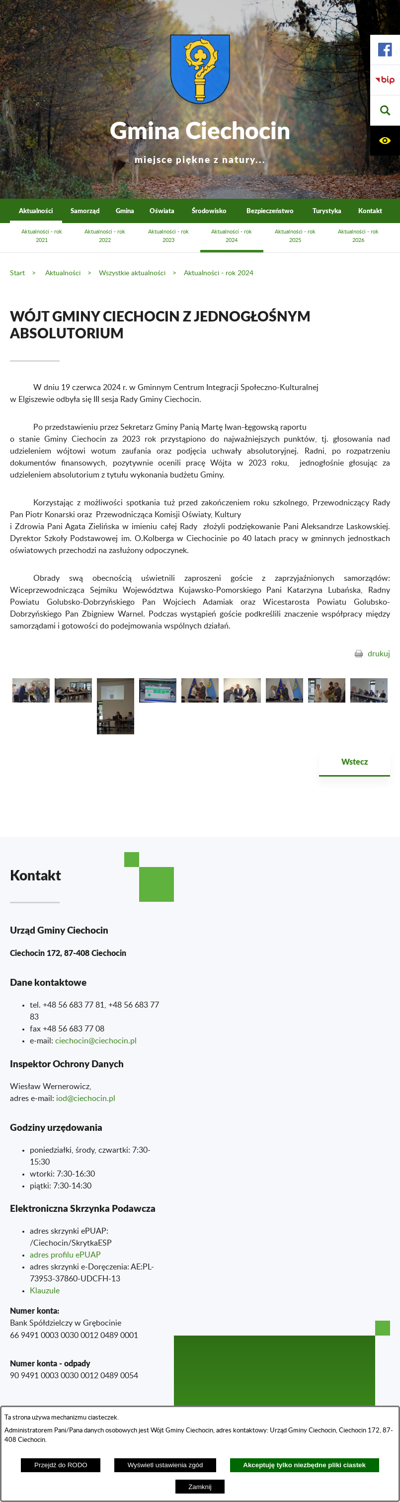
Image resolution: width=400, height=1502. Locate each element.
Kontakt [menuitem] (370, 210)
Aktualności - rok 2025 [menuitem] (295, 236)
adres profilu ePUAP (65, 1255)
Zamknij (200, 1487)
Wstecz (354, 761)
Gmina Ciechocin (200, 138)
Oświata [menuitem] (162, 210)
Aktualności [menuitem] (36, 210)
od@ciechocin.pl (86, 1099)
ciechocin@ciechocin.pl (96, 1041)
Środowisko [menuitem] (209, 210)
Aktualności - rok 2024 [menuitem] (231, 236)
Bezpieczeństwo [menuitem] (270, 210)
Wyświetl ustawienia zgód (165, 1465)
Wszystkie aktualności (132, 273)
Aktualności (62, 273)
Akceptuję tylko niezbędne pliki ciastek (304, 1465)
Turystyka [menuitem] (327, 210)
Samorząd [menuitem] (85, 210)
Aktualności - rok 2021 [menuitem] (41, 236)
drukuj (379, 654)
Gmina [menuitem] (125, 210)
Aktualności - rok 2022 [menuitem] (104, 236)
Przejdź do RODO (60, 1465)
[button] (385, 110)
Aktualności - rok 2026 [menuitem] (358, 236)
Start (17, 273)
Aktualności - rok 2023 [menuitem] (168, 236)
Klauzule (45, 1291)
